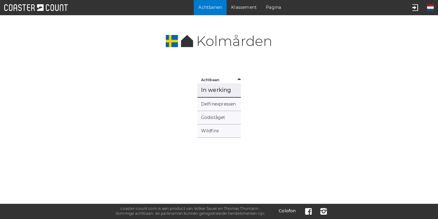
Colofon (287, 211)
